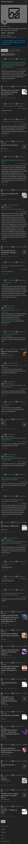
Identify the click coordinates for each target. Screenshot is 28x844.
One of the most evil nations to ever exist (12, 106)
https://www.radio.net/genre (8, 321)
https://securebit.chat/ (7, 271)
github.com (3, 719)
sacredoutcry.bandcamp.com (7, 355)
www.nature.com (4, 254)
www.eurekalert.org (5, 799)
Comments (11, 50)
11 (2, 625)
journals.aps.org (4, 148)
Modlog (3, 829)
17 (2, 256)
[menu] (26, 1)
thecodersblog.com (5, 623)
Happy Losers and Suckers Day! (10, 334)
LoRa (16, 365)
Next (3, 821)
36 (2, 756)
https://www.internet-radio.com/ (10, 319)
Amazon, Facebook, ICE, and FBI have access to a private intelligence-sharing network (12, 478)
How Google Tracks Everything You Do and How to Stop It (13, 160)
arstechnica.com (4, 95)
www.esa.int (3, 639)
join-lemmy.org (5, 841)
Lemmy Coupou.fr (7, 1)
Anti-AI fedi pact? (7, 282)
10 (2, 199)
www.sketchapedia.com (6, 780)
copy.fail (2, 813)
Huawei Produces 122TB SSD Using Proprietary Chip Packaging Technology (13, 386)
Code (2, 838)
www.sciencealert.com (6, 655)
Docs (2, 835)
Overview (4, 50)
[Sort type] (7, 54)
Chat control (6, 404)
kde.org (2, 672)
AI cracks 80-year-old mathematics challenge (11, 209)
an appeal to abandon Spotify (8, 310)
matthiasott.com (4, 529)
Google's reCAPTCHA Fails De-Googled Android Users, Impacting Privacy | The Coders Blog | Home (14, 542)
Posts (17, 50)
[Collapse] (2, 59)
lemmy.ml (3, 195)
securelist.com (4, 737)
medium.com (3, 424)
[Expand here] (24, 195)
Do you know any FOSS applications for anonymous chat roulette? (13, 266)
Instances (3, 832)
